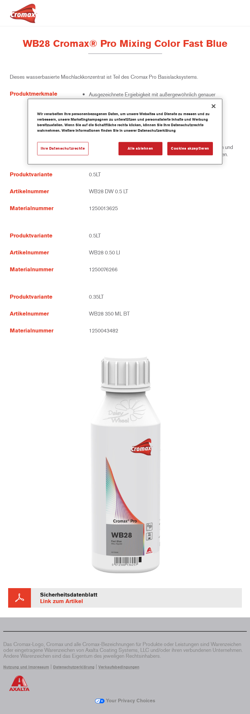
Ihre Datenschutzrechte (63, 148)
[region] (125, 132)
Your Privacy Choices (125, 701)
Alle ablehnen (140, 148)
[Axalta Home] (23, 18)
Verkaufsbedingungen (118, 667)
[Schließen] (213, 106)
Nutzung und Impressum (26, 667)
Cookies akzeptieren (190, 148)
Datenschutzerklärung (73, 667)
